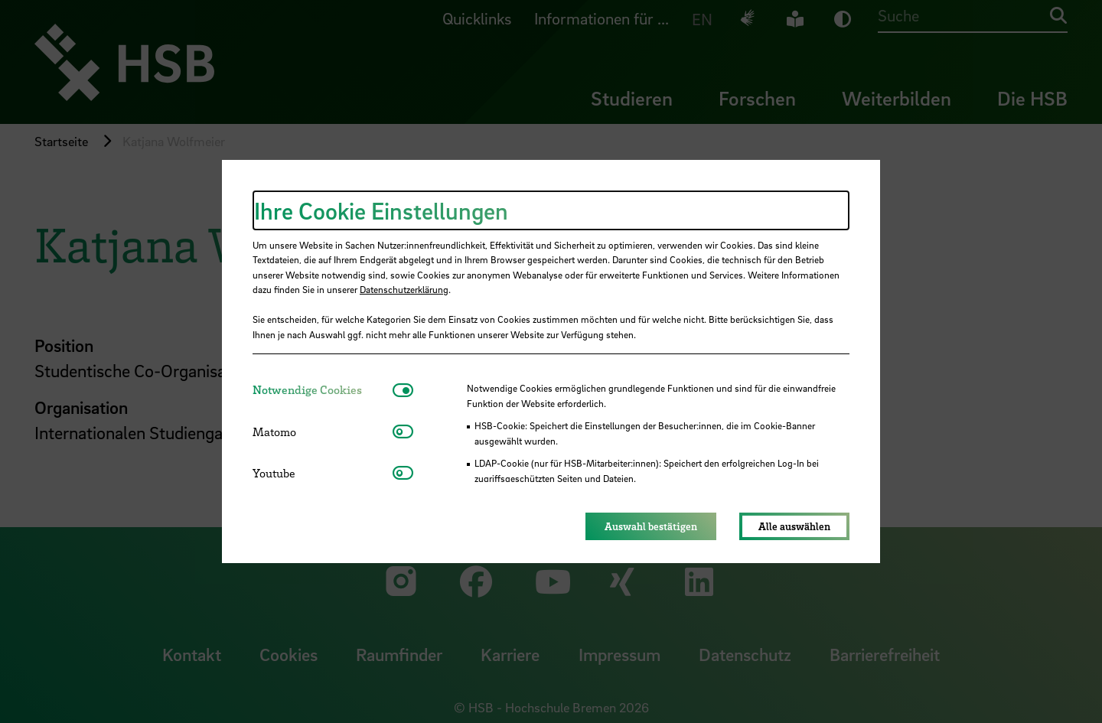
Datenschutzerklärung (404, 289)
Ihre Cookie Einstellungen (381, 210)
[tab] (323, 390)
